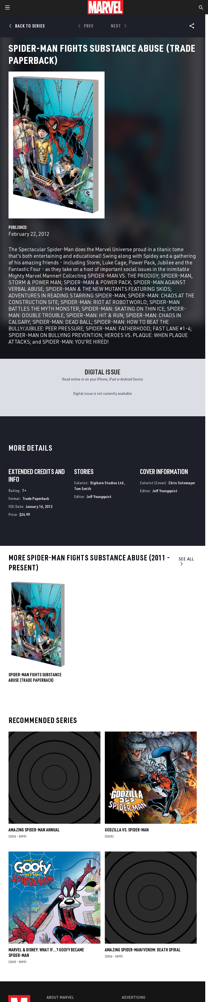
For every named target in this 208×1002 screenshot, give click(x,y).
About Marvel (60, 997)
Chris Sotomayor (181, 482)
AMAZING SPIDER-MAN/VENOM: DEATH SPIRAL (143, 949)
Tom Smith (82, 488)
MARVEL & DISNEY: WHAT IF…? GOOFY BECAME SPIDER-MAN (46, 952)
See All (186, 561)
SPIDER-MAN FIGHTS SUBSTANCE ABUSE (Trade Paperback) (35, 677)
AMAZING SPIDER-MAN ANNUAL (34, 830)
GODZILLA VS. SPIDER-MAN (127, 830)
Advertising (134, 997)
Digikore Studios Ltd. (107, 482)
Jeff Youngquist (98, 496)
